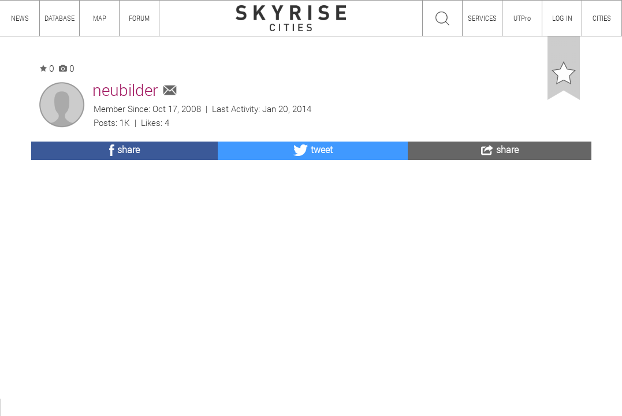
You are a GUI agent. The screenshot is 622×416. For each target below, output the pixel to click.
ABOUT (16, 407)
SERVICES (482, 18)
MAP (99, 18)
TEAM (135, 407)
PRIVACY (169, 407)
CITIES (602, 18)
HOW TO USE (56, 407)
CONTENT (101, 407)
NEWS (20, 18)
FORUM (139, 18)
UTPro (522, 18)
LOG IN (562, 18)
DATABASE (59, 18)
